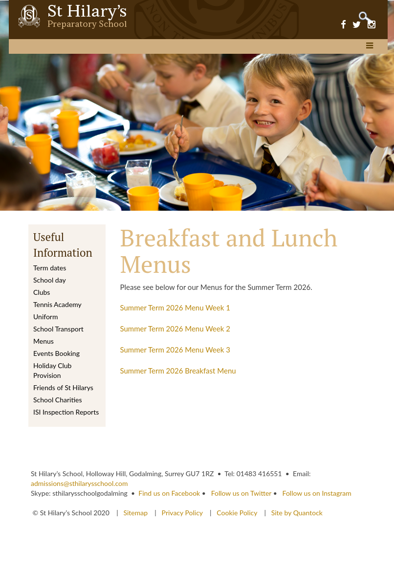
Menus (43, 341)
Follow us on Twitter (241, 493)
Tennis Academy (57, 304)
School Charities (57, 400)
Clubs (41, 292)
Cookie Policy (237, 512)
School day (49, 280)
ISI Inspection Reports (66, 412)
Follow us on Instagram (317, 493)
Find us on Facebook (169, 493)
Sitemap (136, 512)
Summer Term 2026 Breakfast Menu (178, 370)
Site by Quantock (296, 512)
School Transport (58, 329)
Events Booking (56, 353)
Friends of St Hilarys (63, 387)
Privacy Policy (182, 512)
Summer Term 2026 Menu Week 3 (175, 349)
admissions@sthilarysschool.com (79, 483)
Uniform (45, 316)
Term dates (49, 268)
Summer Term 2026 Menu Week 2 (175, 328)
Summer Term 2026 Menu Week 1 (175, 307)
